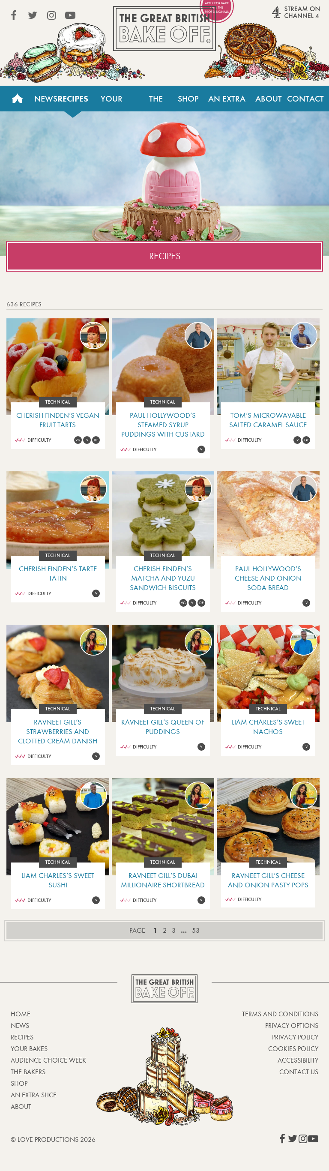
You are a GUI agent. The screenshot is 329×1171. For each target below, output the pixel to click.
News (45, 98)
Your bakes (29, 1049)
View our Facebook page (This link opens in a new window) (14, 15)
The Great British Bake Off (164, 28)
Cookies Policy (293, 1049)
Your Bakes (111, 102)
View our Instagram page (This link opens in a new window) (51, 15)
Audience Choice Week (48, 1060)
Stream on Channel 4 (279, 16)
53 (196, 930)
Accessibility (298, 1060)
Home (17, 98)
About (268, 98)
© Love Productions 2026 (53, 1139)
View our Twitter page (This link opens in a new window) (32, 15)
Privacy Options (291, 1025)
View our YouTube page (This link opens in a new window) (70, 15)
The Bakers (156, 102)
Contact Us (305, 102)
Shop (188, 98)
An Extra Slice (226, 102)
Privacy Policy (295, 1037)
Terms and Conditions (280, 1014)
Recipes (72, 98)
